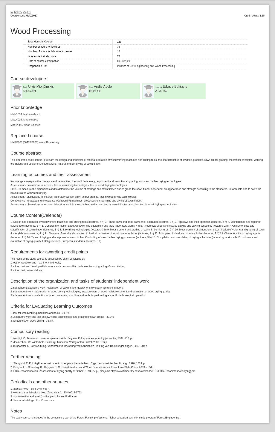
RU (20, 11)
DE (25, 11)
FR (29, 11)
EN (16, 11)
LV (12, 11)
